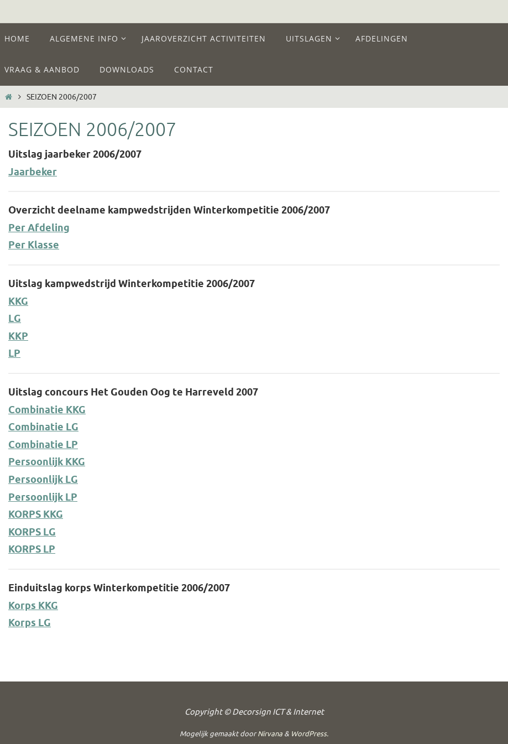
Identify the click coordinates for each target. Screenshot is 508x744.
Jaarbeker (32, 172)
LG (14, 319)
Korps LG (29, 623)
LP (14, 354)
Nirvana (270, 733)
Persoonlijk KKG (46, 462)
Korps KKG (33, 606)
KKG (18, 302)
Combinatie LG (43, 427)
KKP (18, 337)
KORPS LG (32, 532)
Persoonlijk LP (42, 497)
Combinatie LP (43, 445)
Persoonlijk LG (43, 480)
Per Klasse (33, 245)
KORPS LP (31, 549)
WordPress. (309, 733)
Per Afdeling (39, 228)
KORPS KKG (35, 515)
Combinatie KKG (47, 410)
